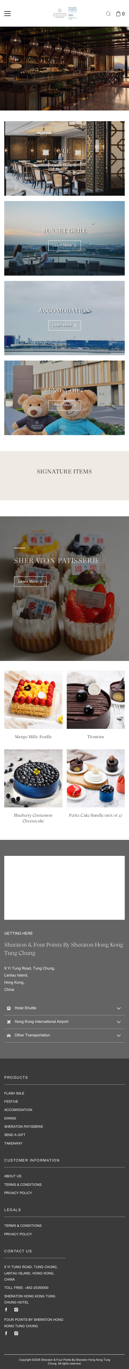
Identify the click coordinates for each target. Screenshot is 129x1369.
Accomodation (18, 1110)
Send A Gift (15, 1135)
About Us (12, 1176)
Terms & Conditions (22, 1184)
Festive (11, 1101)
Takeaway (13, 1143)
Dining (10, 1118)
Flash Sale (14, 1093)
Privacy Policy (18, 1193)
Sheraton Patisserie (23, 1126)
